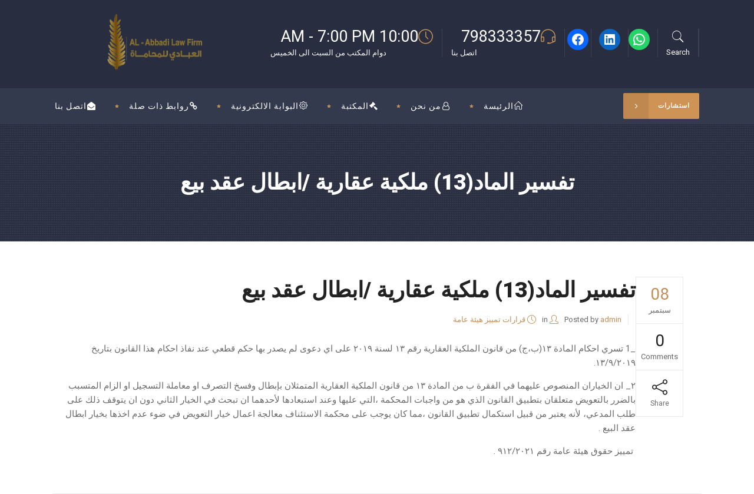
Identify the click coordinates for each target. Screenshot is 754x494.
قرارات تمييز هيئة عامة (489, 319)
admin (610, 319)
